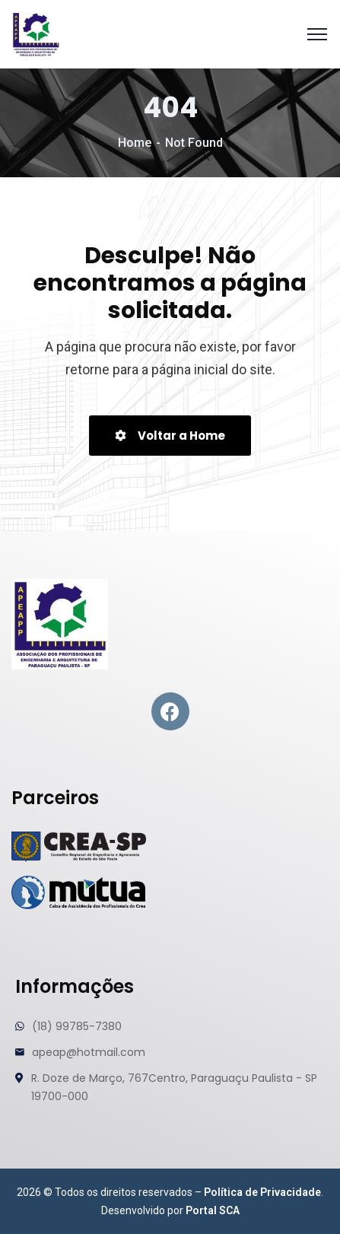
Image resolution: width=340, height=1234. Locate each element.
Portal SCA (213, 1210)
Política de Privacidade (262, 1192)
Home (134, 142)
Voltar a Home (170, 436)
